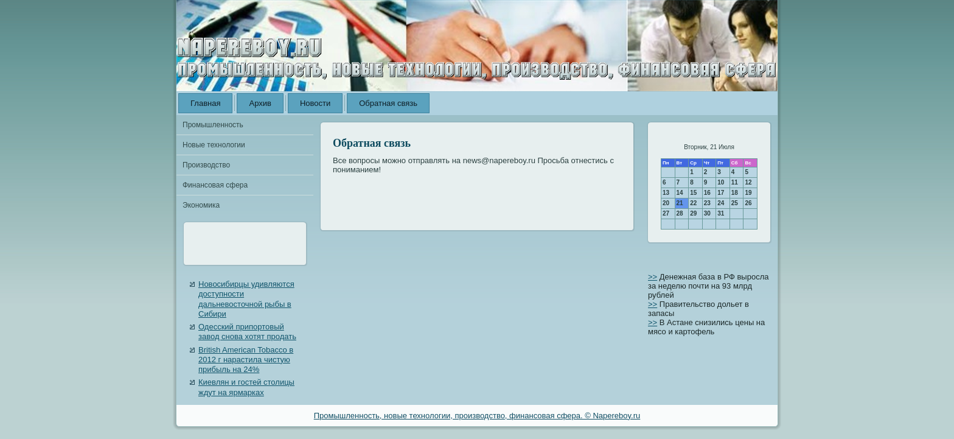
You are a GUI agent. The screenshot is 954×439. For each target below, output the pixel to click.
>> (652, 276)
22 (693, 203)
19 (748, 192)
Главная (205, 103)
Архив (260, 103)
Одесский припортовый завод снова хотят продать (247, 331)
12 (748, 182)
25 (734, 203)
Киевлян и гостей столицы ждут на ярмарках (246, 387)
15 (693, 192)
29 (693, 213)
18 (734, 192)
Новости (315, 103)
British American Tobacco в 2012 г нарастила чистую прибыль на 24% (245, 359)
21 (680, 203)
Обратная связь (388, 103)
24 (720, 203)
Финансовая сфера (215, 185)
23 (707, 203)
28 (680, 213)
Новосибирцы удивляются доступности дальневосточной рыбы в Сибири (246, 298)
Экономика (201, 205)
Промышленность (213, 125)
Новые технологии (214, 145)
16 (707, 192)
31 (720, 213)
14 (680, 192)
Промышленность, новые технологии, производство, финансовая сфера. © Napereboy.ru (477, 415)
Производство (206, 165)
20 (666, 203)
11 (734, 182)
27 (666, 213)
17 (720, 192)
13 (666, 192)
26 (748, 203)
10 (720, 182)
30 (707, 213)
